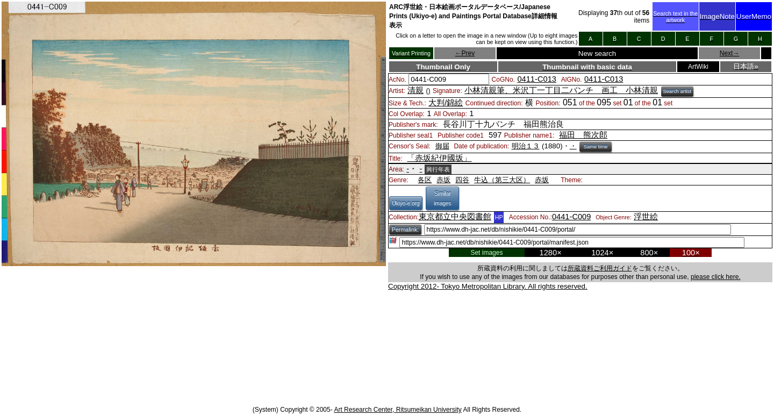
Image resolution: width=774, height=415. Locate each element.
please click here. (716, 277)
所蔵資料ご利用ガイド (600, 268)
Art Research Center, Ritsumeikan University (397, 409)
